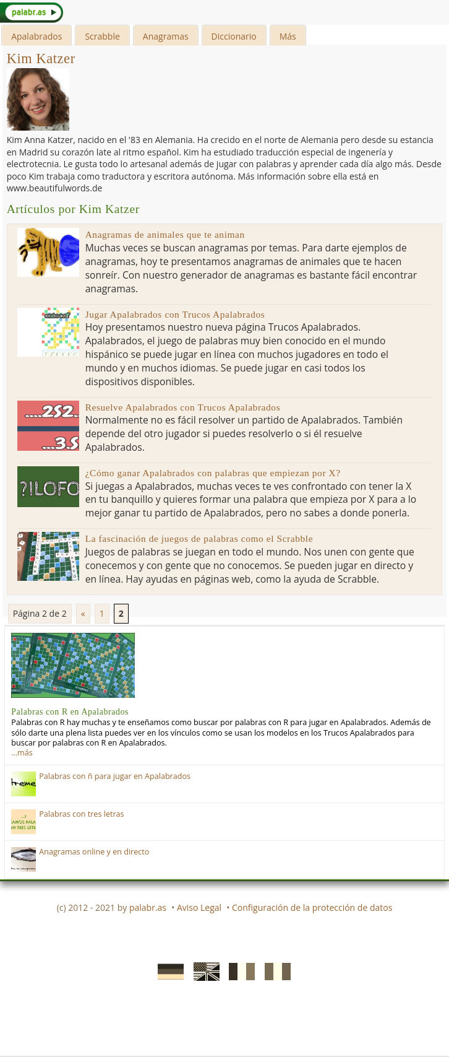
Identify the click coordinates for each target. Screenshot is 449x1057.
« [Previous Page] (83, 613)
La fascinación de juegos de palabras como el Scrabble (199, 538)
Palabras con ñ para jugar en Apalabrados (114, 776)
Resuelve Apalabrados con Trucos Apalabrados (183, 407)
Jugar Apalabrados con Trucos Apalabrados (175, 314)
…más (21, 752)
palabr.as (147, 907)
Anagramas (166, 36)
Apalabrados (36, 36)
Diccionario (234, 36)
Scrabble (102, 36)
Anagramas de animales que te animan (165, 234)
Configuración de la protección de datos (312, 907)
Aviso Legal (199, 907)
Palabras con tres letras (81, 814)
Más (288, 36)
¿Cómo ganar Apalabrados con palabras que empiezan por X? (213, 473)
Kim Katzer (41, 58)
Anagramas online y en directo (94, 851)
